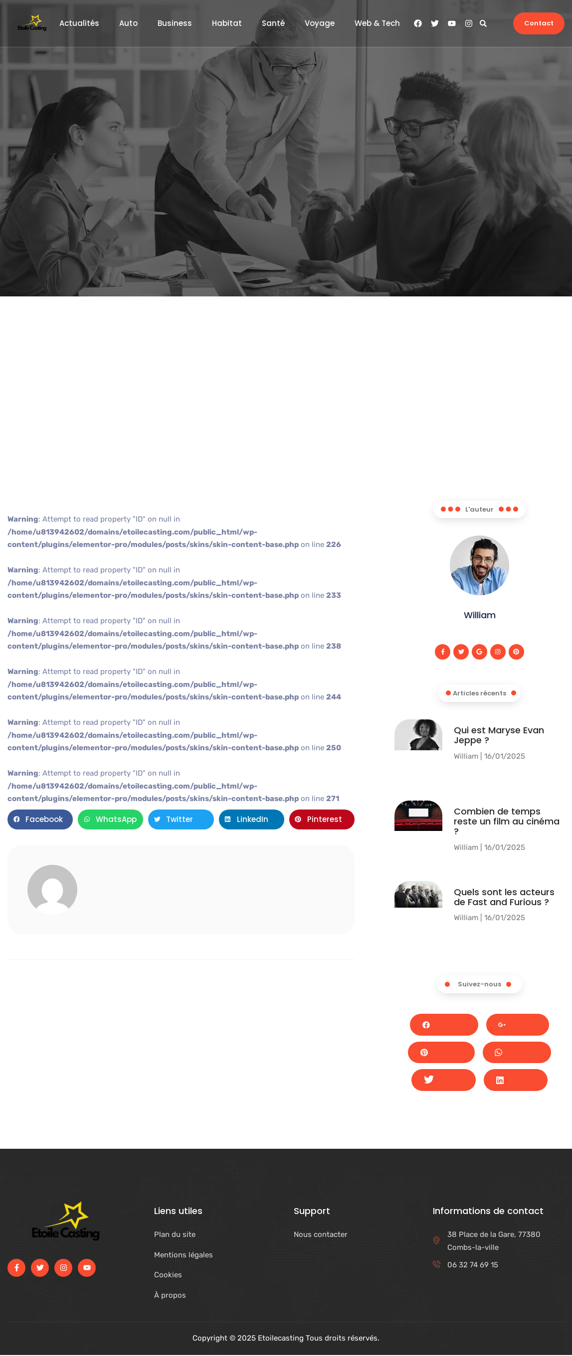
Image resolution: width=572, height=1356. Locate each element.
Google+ (518, 1024)
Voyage (320, 23)
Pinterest (441, 1052)
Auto (128, 23)
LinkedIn (515, 1080)
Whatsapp (517, 1053)
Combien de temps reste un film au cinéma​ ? (507, 822)
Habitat (227, 23)
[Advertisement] (286, 426)
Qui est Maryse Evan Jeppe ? (499, 735)
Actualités (79, 23)
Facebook (444, 1024)
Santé (273, 23)
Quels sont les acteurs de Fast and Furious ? (504, 897)
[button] (483, 23)
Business (175, 23)
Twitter (443, 1081)
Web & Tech (377, 23)
